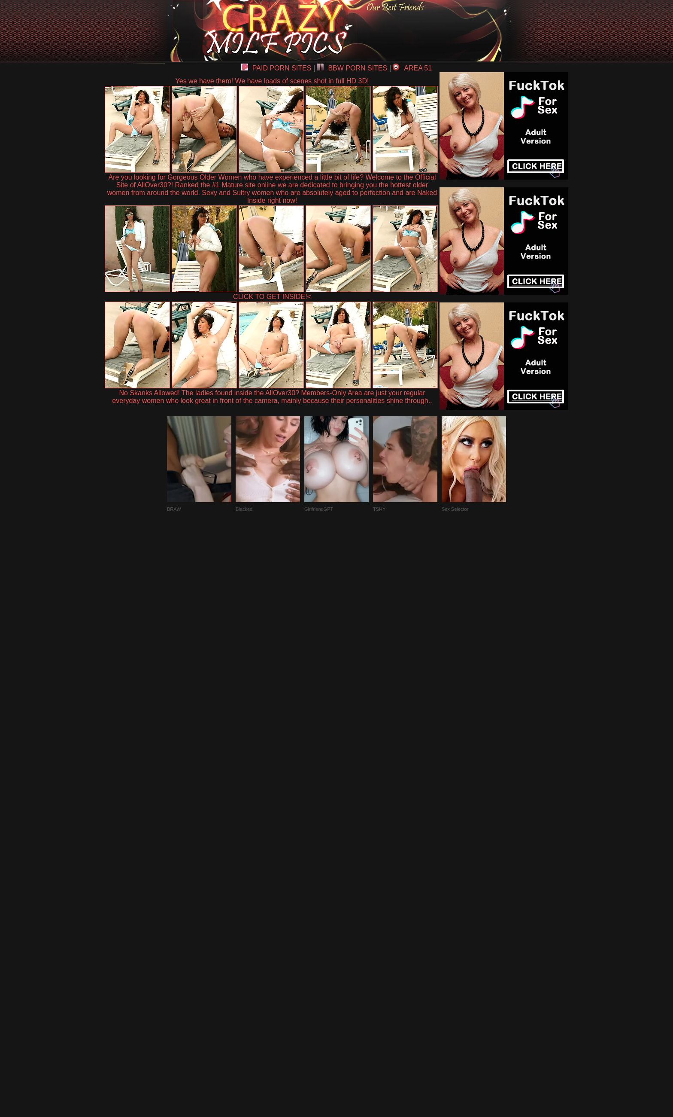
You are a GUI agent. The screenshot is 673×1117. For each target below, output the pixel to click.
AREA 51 (412, 68)
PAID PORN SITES (276, 68)
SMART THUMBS (351, 917)
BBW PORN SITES (352, 68)
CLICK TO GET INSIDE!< (272, 296)
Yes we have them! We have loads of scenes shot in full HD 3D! (272, 81)
